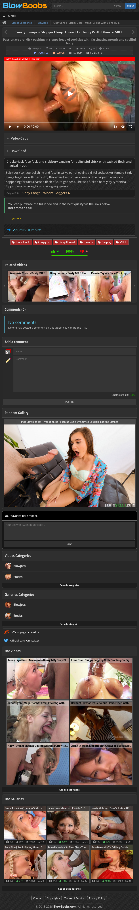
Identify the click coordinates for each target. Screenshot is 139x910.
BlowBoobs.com (64, 906)
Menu (12, 16)
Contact (37, 898)
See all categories (69, 585)
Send (69, 544)
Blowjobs (36, 48)
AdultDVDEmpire (27, 230)
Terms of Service (74, 898)
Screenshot (97, 53)
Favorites (42, 53)
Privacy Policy (97, 898)
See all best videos (69, 789)
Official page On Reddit (25, 632)
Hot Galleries (14, 798)
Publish (69, 402)
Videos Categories (18, 555)
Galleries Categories (19, 594)
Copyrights (53, 898)
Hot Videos (13, 650)
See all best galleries (69, 888)
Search (130, 5)
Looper (60, 53)
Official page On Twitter (24, 640)
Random (77, 53)
